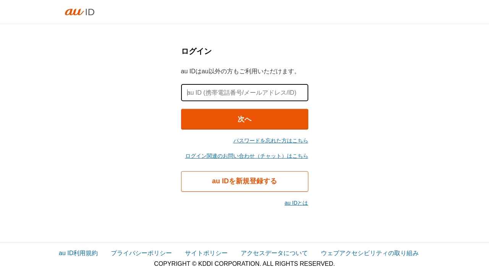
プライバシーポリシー (141, 253)
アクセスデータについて (274, 253)
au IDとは (296, 203)
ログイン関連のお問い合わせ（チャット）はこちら (246, 156)
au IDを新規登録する (244, 181)
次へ (244, 119)
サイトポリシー (206, 253)
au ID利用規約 (78, 253)
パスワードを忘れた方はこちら (270, 141)
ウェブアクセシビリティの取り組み (370, 253)
